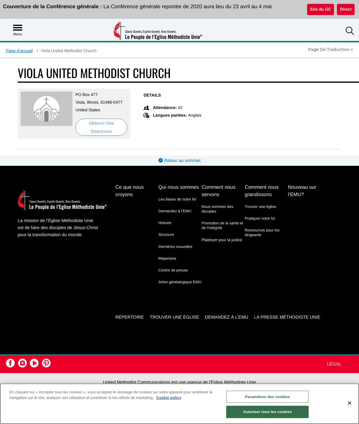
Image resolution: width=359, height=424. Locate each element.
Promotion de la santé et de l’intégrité (222, 225)
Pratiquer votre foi (260, 218)
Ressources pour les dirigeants (262, 232)
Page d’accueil (19, 50)
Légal (334, 364)
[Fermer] (349, 402)
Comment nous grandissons (262, 190)
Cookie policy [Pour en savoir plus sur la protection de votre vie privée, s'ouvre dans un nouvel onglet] (168, 397)
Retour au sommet (179, 160)
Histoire (164, 223)
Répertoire (167, 258)
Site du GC (320, 9)
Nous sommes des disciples (218, 208)
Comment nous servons (219, 190)
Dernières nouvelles (175, 246)
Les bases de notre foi (177, 199)
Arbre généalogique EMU (179, 282)
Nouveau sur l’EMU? (302, 190)
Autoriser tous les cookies (267, 412)
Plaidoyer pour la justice (222, 240)
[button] (350, 32)
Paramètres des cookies (267, 397)
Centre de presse (173, 270)
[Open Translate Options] (330, 49)
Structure (166, 234)
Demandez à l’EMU (174, 211)
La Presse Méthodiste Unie (287, 317)
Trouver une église (260, 206)
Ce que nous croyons (129, 190)
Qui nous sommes (178, 187)
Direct (346, 9)
